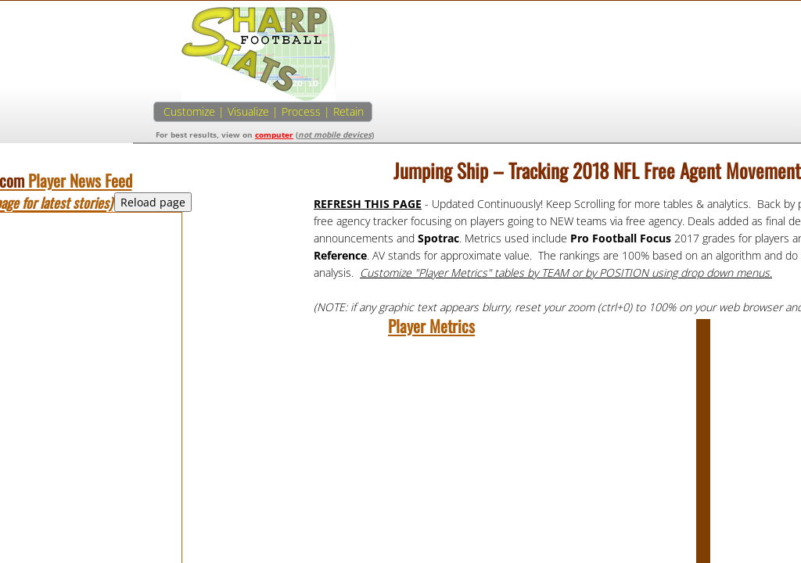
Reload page (152, 202)
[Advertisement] (640, 115)
